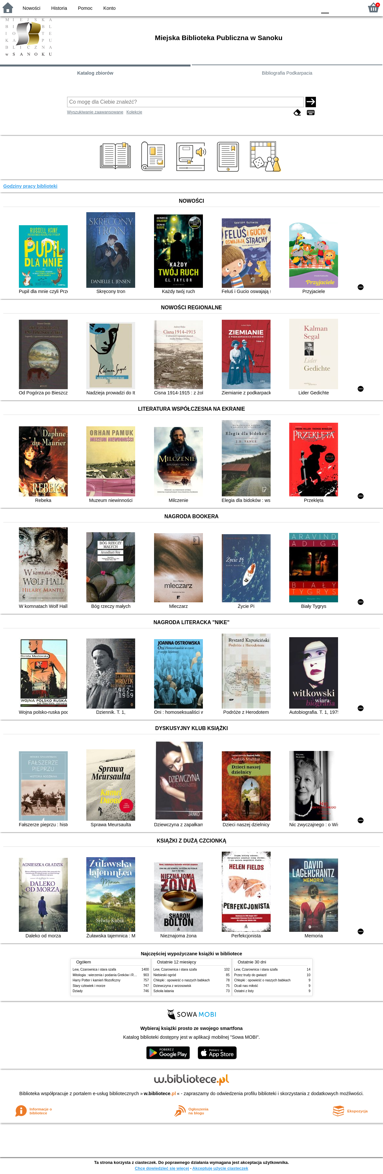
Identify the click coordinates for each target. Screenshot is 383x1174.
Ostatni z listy (244, 991)
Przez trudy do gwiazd (250, 975)
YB (296, 7)
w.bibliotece (160, 1093)
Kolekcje (134, 112)
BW (283, 7)
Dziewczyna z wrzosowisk (172, 986)
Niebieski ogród (164, 975)
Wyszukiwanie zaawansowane (95, 112)
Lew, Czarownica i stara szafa (94, 969)
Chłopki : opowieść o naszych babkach (181, 980)
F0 (325, 7)
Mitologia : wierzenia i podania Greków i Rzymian (108, 975)
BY (309, 7)
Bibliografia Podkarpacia (287, 73)
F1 (336, 7)
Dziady (78, 991)
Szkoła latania (163, 991)
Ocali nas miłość (246, 986)
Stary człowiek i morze (89, 986)
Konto (109, 8)
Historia (59, 8)
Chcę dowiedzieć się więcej (162, 1168)
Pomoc (85, 8)
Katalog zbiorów (95, 73)
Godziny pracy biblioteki (30, 186)
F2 (351, 7)
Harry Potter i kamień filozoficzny (97, 980)
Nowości (31, 8)
